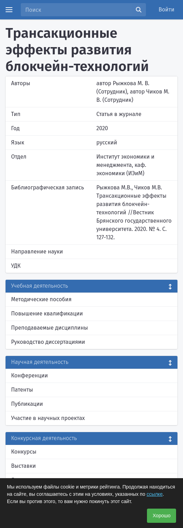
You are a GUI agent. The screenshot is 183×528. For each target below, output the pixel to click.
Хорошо (161, 515)
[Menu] (9, 9)
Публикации (27, 404)
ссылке (155, 494)
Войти (167, 9)
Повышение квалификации (47, 313)
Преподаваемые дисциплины (49, 327)
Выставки (23, 466)
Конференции (29, 375)
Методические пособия (41, 299)
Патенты (22, 389)
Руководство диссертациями (48, 342)
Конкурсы (23, 451)
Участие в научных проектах (48, 418)
